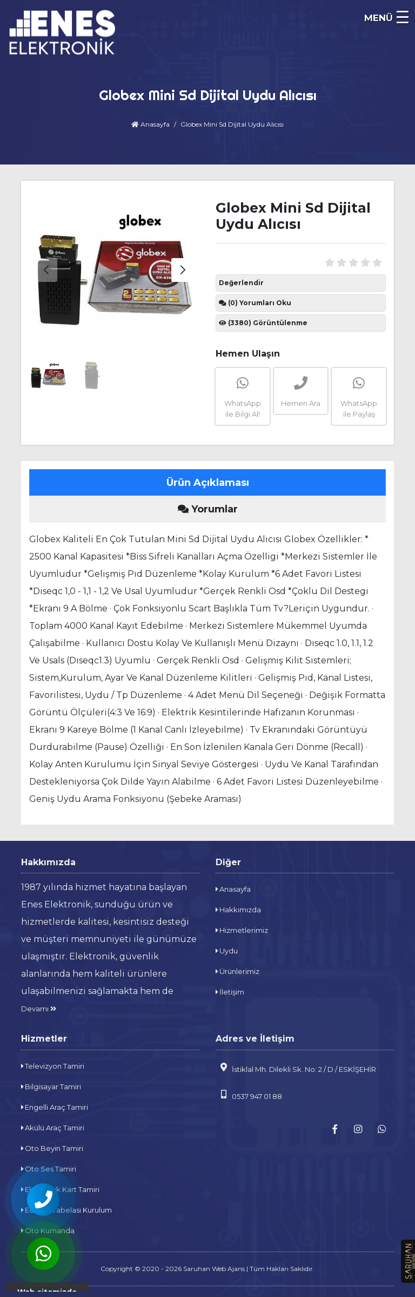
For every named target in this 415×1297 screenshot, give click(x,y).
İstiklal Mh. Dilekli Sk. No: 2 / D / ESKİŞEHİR (296, 1068)
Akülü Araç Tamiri (52, 1127)
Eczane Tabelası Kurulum (66, 1210)
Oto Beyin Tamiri (52, 1148)
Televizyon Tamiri (52, 1066)
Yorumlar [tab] (208, 509)
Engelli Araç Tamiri (54, 1107)
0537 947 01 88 (249, 1095)
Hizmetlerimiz (242, 930)
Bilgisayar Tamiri (51, 1086)
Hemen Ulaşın (248, 353)
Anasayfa (150, 124)
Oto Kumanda (48, 1230)
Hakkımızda (238, 909)
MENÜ (378, 17)
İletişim (230, 991)
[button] (182, 270)
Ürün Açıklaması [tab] (207, 483)
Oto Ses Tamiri (48, 1168)
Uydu (227, 950)
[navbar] (401, 18)
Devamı (38, 1008)
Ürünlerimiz (237, 971)
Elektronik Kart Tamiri (60, 1189)
